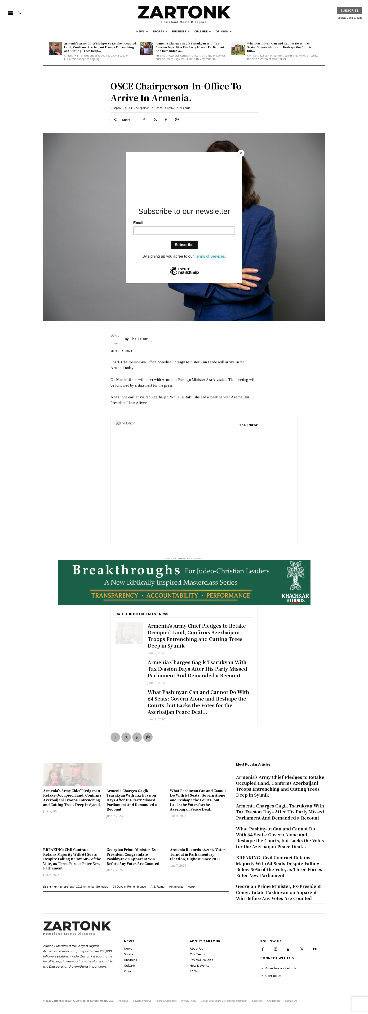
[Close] (240, 153)
